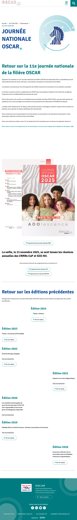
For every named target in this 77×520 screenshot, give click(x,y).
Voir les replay (60, 389)
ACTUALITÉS (13, 23)
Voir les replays (39, 319)
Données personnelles (60, 514)
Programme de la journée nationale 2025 (39, 243)
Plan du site (9, 514)
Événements (24, 23)
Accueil (4, 23)
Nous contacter (44, 497)
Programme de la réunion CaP (39, 269)
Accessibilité (41, 514)
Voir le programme (8, 359)
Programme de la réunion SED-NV (39, 274)
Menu (66, 4)
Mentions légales (25, 514)
